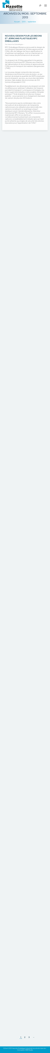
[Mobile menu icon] (45, 5)
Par (14, 44)
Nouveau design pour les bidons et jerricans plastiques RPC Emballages (23, 38)
